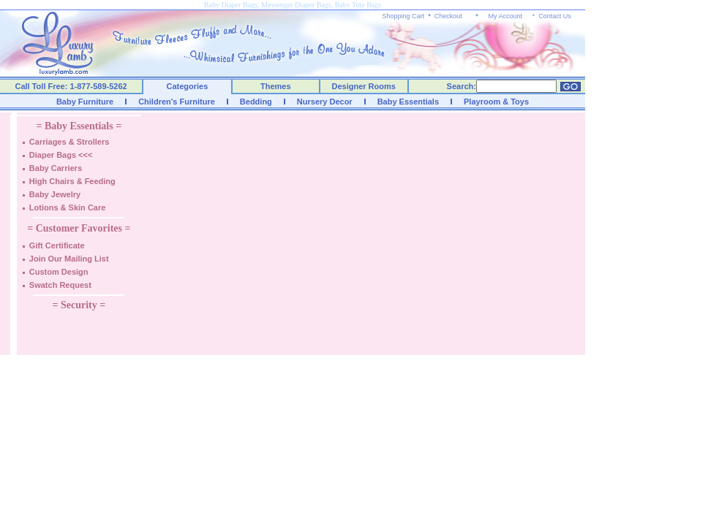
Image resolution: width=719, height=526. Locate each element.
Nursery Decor (325, 101)
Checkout (448, 16)
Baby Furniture (84, 101)
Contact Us (554, 16)
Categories (187, 86)
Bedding (256, 101)
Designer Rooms (363, 86)
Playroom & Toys (496, 101)
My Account (505, 16)
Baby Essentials (408, 101)
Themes (275, 86)
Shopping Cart (404, 16)
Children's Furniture (176, 101)
